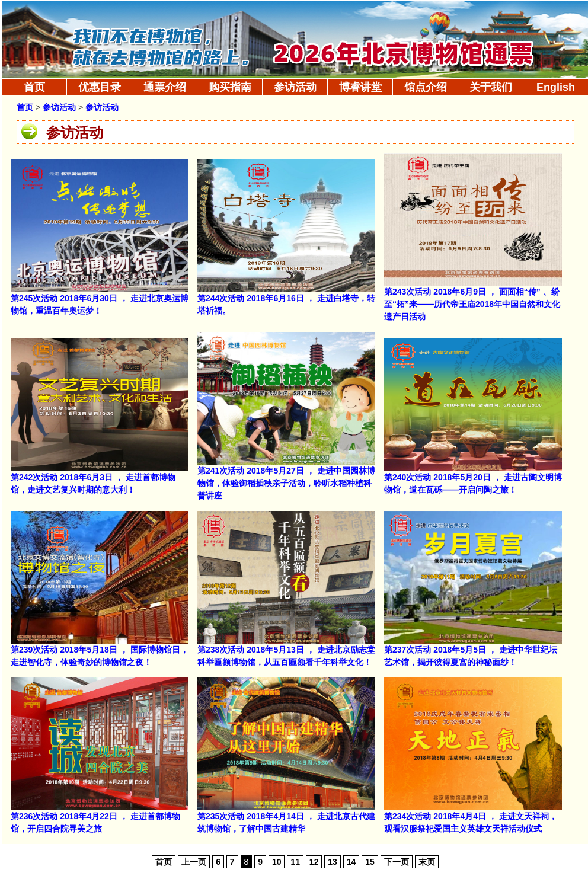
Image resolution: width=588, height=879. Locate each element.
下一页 (396, 862)
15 (370, 862)
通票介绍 (164, 87)
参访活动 (295, 87)
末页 (426, 862)
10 (277, 862)
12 (314, 862)
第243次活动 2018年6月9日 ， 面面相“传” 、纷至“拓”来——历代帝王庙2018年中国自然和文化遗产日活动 (472, 304)
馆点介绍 (425, 87)
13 (332, 862)
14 (351, 862)
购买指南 (230, 87)
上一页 (193, 862)
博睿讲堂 (360, 87)
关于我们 (490, 87)
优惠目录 (99, 87)
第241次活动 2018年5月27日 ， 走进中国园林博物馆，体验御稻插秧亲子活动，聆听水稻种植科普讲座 (286, 483)
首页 (34, 87)
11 (295, 862)
